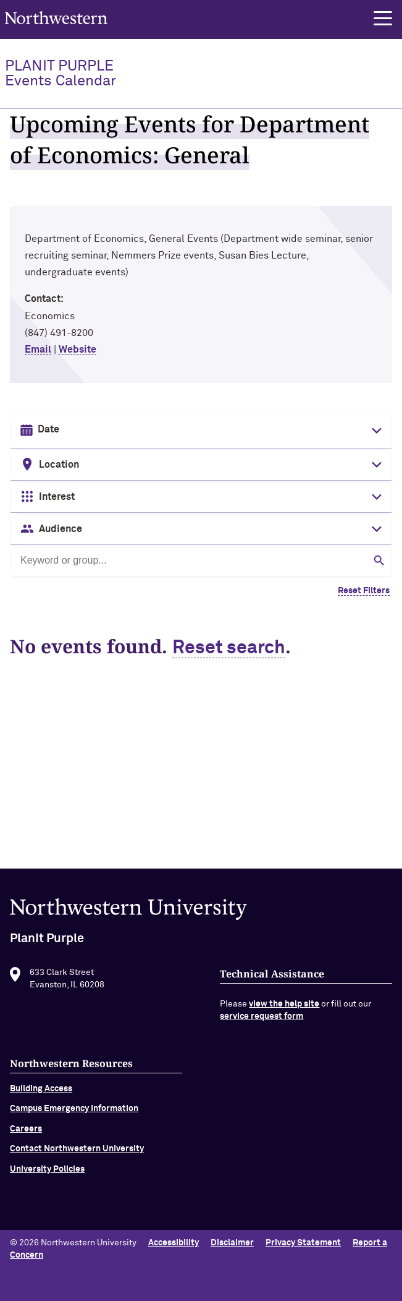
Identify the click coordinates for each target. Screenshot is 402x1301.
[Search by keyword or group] (201, 560)
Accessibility (173, 1243)
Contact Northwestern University (77, 1153)
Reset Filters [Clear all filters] (364, 590)
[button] (383, 18)
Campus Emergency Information (74, 1113)
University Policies (47, 1173)
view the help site (284, 1008)
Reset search (228, 648)
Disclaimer (232, 1243)
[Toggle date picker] (374, 430)
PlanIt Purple (60, 73)
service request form (261, 1020)
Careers (26, 1132)
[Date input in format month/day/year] (200, 430)
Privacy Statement (303, 1243)
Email (38, 349)
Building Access (41, 1093)
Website (77, 349)
